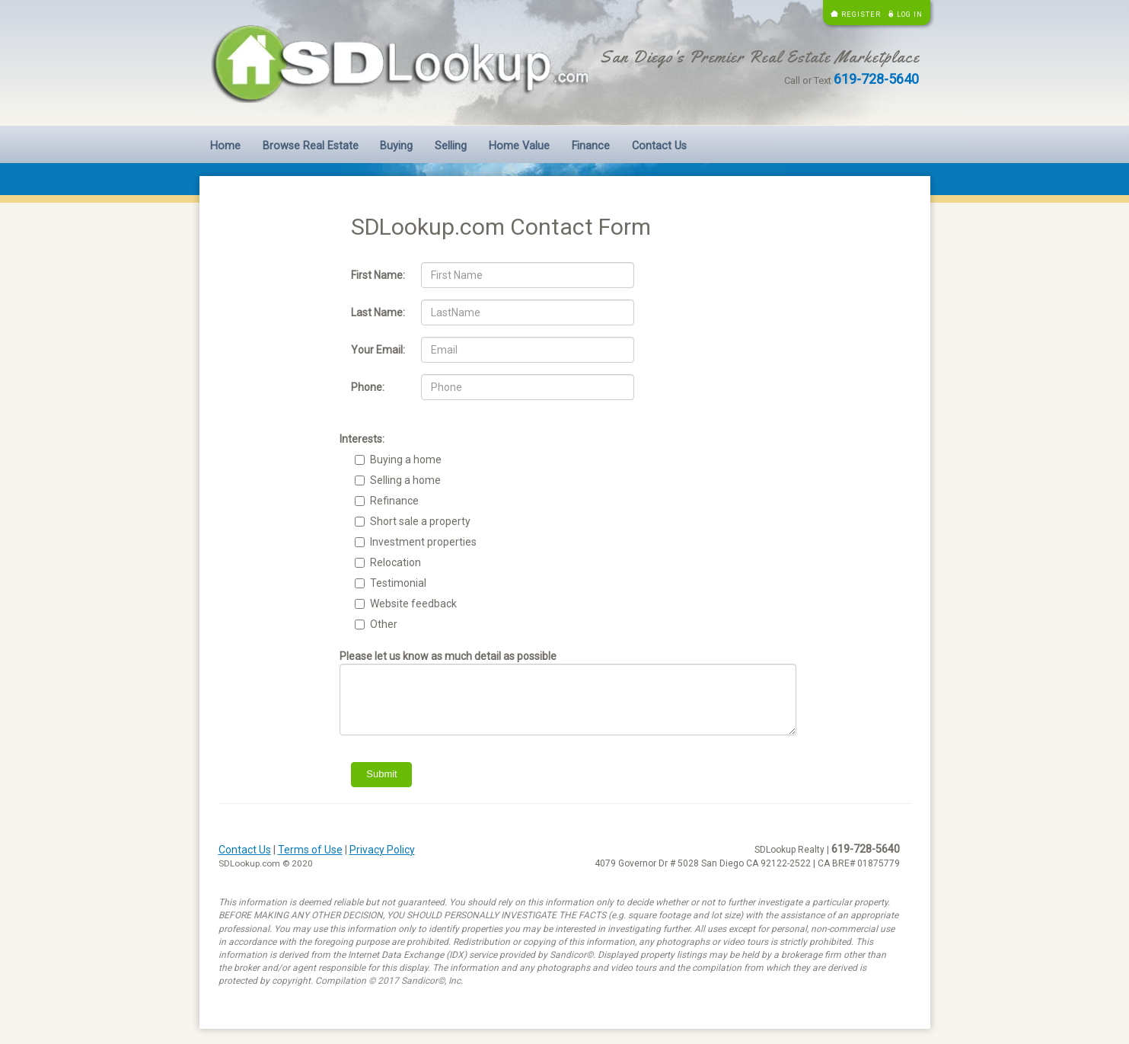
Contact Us (659, 145)
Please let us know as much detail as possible (448, 656)
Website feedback (413, 603)
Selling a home (405, 480)
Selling (451, 145)
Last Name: (378, 312)
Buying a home (406, 459)
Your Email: (378, 350)
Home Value (519, 145)
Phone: (367, 387)
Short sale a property (420, 521)
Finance (591, 145)
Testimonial (398, 583)
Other (383, 624)
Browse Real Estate (311, 145)
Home (225, 145)
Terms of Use (310, 850)
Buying (396, 145)
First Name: (378, 275)
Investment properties (423, 542)
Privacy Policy (382, 850)
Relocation (395, 562)
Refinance (394, 501)
